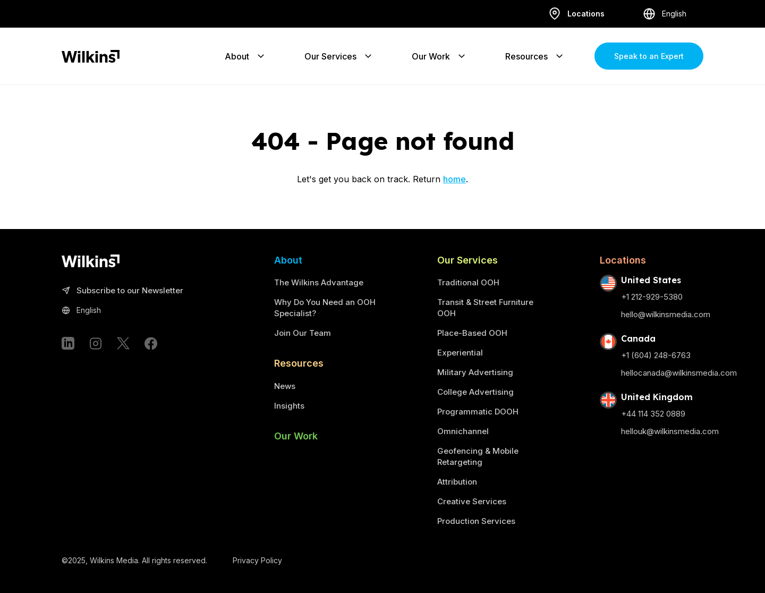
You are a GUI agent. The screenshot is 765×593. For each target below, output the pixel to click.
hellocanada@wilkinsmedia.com (679, 373)
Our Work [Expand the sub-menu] (439, 56)
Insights (289, 406)
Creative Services (471, 501)
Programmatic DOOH (477, 411)
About (288, 260)
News (284, 386)
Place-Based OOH (472, 333)
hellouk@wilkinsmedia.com (670, 431)
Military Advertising (475, 372)
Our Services (467, 260)
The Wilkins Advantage (318, 282)
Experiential (460, 353)
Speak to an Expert (649, 56)
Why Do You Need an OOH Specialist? (325, 307)
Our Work (296, 436)
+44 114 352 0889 (653, 414)
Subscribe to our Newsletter (122, 290)
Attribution (457, 482)
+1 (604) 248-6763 (656, 355)
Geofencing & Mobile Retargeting (477, 456)
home (454, 179)
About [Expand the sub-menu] (245, 56)
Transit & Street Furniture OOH (485, 307)
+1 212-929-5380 (652, 297)
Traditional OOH (468, 282)
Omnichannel (463, 431)
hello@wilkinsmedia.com (665, 314)
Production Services (476, 521)
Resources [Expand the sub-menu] (535, 56)
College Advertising (475, 392)
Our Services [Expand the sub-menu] (338, 56)
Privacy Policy (257, 560)
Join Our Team (302, 333)
